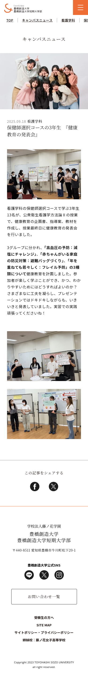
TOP (9, 20)
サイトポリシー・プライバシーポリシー (44, 632)
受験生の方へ (44, 617)
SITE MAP (43, 625)
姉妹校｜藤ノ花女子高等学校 (44, 640)
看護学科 (68, 20)
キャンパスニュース (37, 20)
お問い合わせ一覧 (44, 596)
